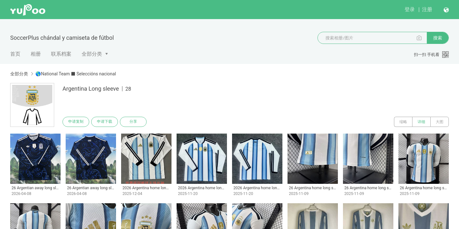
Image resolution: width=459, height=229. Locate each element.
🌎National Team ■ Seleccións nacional (75, 73)
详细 (421, 122)
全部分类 (92, 54)
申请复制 (76, 122)
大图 (439, 122)
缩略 (403, 122)
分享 (133, 122)
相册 (36, 54)
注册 (427, 9)
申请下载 (104, 122)
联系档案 (61, 54)
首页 (15, 54)
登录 (409, 9)
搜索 (437, 37)
